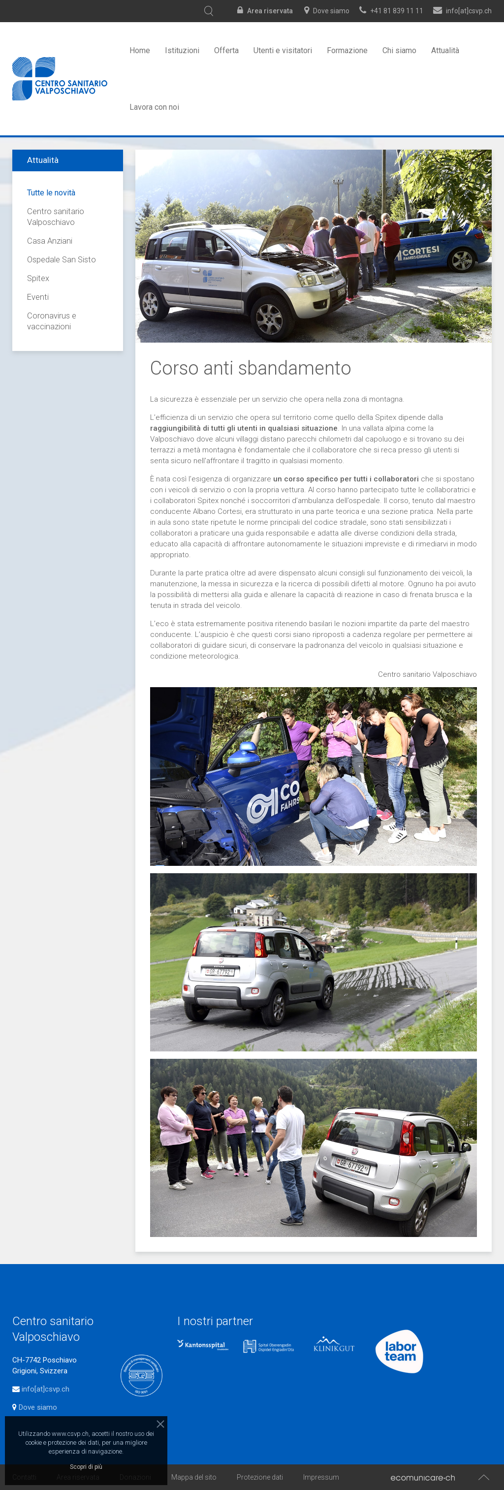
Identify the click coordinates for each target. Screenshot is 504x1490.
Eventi (38, 297)
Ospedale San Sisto (61, 259)
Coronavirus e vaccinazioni (51, 321)
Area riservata (270, 11)
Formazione (347, 50)
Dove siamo (331, 11)
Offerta (226, 50)
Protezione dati (260, 1477)
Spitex (38, 278)
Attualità (445, 50)
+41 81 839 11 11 (396, 11)
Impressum (321, 1477)
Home (139, 50)
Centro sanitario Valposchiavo (55, 217)
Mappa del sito (194, 1477)
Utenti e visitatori (282, 50)
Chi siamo (399, 50)
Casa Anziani (49, 241)
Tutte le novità (51, 192)
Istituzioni (182, 50)
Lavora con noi (154, 107)
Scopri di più (86, 1466)
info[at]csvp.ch (45, 1389)
